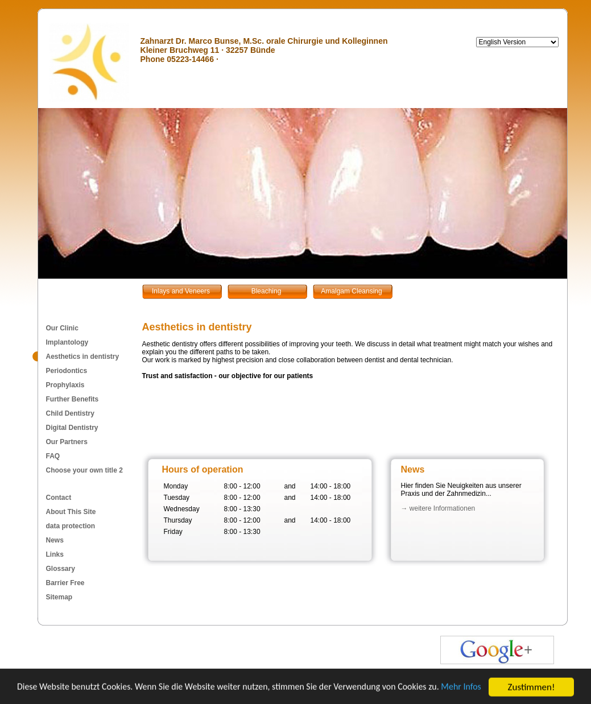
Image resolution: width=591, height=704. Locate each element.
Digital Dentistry (72, 428)
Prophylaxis (65, 385)
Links (55, 554)
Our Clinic (62, 328)
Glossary (60, 569)
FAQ (53, 456)
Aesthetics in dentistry (82, 357)
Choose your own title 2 (84, 470)
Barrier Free (65, 583)
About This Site (71, 512)
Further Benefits (72, 399)
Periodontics (67, 371)
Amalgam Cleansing (351, 291)
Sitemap (59, 597)
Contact (59, 498)
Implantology (67, 342)
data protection (71, 526)
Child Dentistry (70, 413)
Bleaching (266, 291)
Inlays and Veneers (181, 291)
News (55, 540)
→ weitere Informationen (438, 508)
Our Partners (67, 442)
